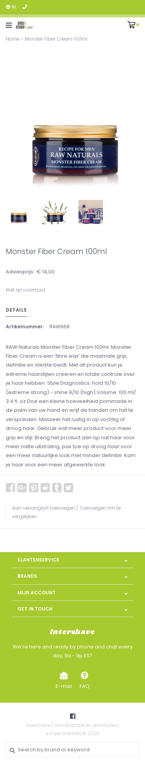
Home (12, 39)
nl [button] (11, 6)
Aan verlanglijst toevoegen (43, 508)
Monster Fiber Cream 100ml (56, 39)
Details (16, 310)
